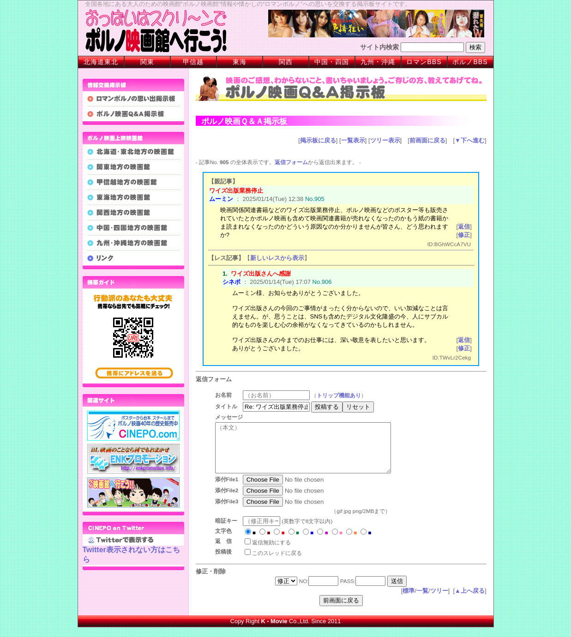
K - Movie (274, 630)
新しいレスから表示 (277, 257)
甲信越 (193, 61)
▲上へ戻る (470, 600)
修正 (464, 234)
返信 (464, 226)
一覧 (422, 600)
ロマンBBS (423, 61)
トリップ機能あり (342, 395)
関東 (147, 61)
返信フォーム (291, 162)
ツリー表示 (385, 140)
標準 (409, 600)
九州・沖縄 (378, 61)
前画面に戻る (427, 140)
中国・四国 (331, 61)
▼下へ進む (470, 140)
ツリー (439, 600)
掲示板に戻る (318, 140)
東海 (239, 61)
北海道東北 (101, 61)
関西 (286, 61)
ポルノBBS (469, 61)
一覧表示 (353, 140)
